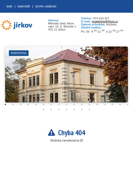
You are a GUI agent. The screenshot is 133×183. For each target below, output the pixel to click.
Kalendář (24, 6)
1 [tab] (5, 104)
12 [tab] (89, 104)
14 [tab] (104, 104)
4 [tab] (28, 104)
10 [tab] (74, 104)
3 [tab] (20, 104)
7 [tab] (51, 104)
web (9, 6)
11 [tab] (81, 104)
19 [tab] (51, 109)
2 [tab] (13, 104)
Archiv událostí (45, 6)
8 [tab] (58, 104)
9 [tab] (66, 104)
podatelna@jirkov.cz (105, 21)
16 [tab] (120, 104)
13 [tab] (97, 104)
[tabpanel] (66, 77)
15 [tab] (112, 104)
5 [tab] (35, 104)
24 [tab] (89, 109)
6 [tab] (43, 104)
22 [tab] (74, 109)
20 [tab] (58, 109)
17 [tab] (127, 104)
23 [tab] (81, 109)
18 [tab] (43, 109)
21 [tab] (66, 109)
